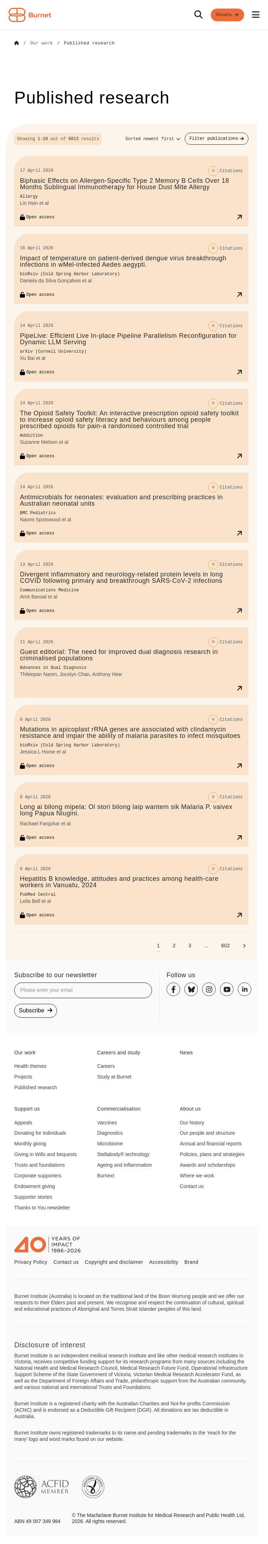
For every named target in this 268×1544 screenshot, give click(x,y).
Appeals (23, 1122)
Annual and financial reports (211, 1143)
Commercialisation (119, 1108)
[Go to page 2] (174, 945)
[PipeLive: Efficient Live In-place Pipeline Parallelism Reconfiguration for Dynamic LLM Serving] (131, 346)
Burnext (105, 1175)
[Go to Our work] (41, 43)
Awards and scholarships (207, 1164)
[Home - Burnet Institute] (30, 15)
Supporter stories (33, 1196)
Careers (106, 1066)
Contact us (192, 1186)
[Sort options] (152, 138)
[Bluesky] (191, 989)
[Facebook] (173, 989)
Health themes (30, 1066)
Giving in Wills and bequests (45, 1154)
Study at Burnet (114, 1076)
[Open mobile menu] (255, 15)
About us (190, 1108)
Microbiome (110, 1143)
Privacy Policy (30, 1261)
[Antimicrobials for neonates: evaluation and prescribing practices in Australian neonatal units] (131, 507)
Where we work (197, 1175)
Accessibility (163, 1261)
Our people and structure (207, 1132)
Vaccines (107, 1122)
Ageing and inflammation (124, 1164)
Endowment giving (34, 1186)
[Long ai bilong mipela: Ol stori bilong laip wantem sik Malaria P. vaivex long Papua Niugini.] (131, 814)
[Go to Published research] (89, 43)
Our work (25, 1052)
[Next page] (244, 945)
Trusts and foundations (39, 1164)
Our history (192, 1122)
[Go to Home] (16, 43)
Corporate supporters (37, 1175)
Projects (23, 1076)
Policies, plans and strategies (212, 1154)
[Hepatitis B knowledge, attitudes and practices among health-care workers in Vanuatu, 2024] (131, 889)
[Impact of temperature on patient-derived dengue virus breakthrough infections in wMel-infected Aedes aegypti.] (131, 268)
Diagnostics (110, 1132)
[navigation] (134, 15)
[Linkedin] (244, 989)
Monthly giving (30, 1143)
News (186, 1052)
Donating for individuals (40, 1132)
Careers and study (119, 1052)
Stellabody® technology (123, 1154)
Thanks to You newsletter (42, 1207)
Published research (35, 1087)
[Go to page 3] (189, 945)
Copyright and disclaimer (114, 1261)
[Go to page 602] (225, 945)
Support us (27, 1108)
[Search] (198, 15)
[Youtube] (226, 989)
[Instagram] (209, 989)
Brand (191, 1261)
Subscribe (35, 1010)
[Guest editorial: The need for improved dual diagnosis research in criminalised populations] (131, 662)
